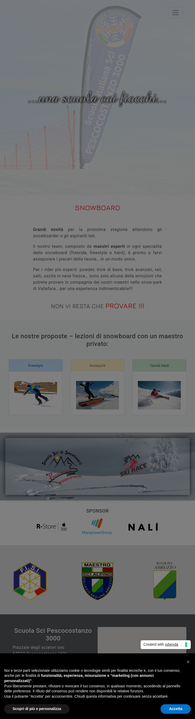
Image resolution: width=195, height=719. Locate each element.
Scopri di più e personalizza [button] (37, 709)
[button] (188, 662)
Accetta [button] (175, 709)
